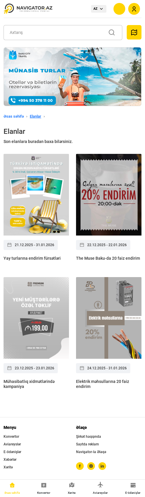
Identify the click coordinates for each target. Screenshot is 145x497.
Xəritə (8, 467)
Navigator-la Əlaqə (91, 452)
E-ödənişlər (12, 452)
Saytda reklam (87, 444)
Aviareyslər (12, 444)
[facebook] (80, 466)
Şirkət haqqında (88, 437)
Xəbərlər (10, 459)
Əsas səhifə (14, 116)
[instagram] (91, 466)
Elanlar (35, 116)
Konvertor (11, 437)
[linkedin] (102, 466)
